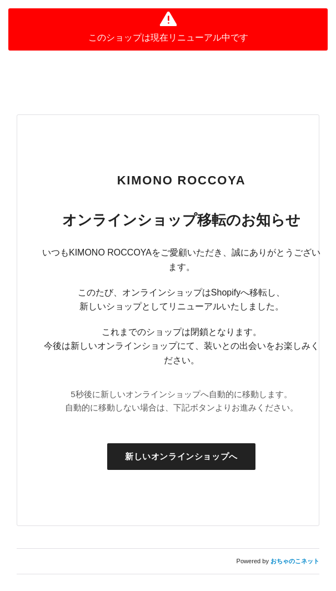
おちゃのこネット (294, 561)
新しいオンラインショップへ (181, 456)
